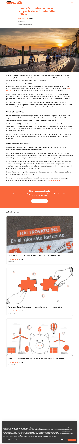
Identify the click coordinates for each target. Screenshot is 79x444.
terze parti (24, 429)
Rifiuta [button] (62, 439)
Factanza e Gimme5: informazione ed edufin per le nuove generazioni (35, 307)
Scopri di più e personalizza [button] (12, 439)
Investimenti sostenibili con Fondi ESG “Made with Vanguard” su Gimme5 (36, 358)
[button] (75, 423)
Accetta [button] (71, 439)
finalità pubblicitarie (66, 431)
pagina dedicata (54, 180)
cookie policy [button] (40, 428)
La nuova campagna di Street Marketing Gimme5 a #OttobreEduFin (34, 255)
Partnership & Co (26, 18)
